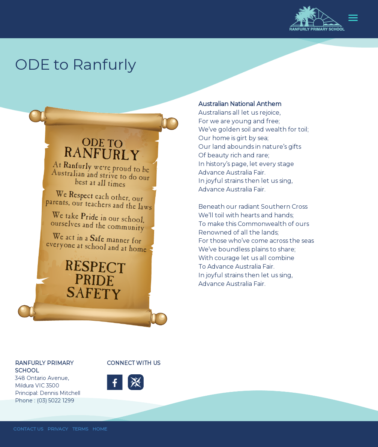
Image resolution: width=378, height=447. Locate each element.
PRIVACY (58, 429)
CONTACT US (28, 429)
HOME (100, 429)
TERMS (80, 429)
